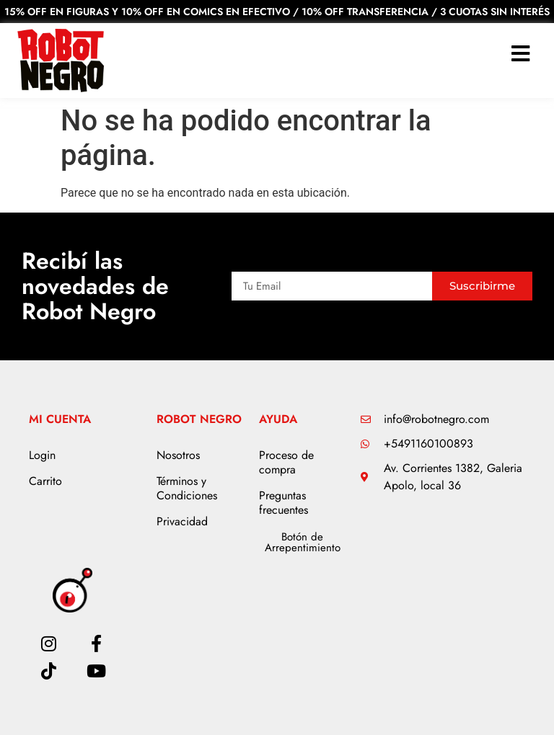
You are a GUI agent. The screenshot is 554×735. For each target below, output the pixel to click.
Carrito (45, 481)
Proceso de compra (286, 462)
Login (42, 455)
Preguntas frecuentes (283, 502)
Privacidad (182, 521)
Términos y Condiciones (187, 488)
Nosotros (178, 455)
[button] (520, 53)
